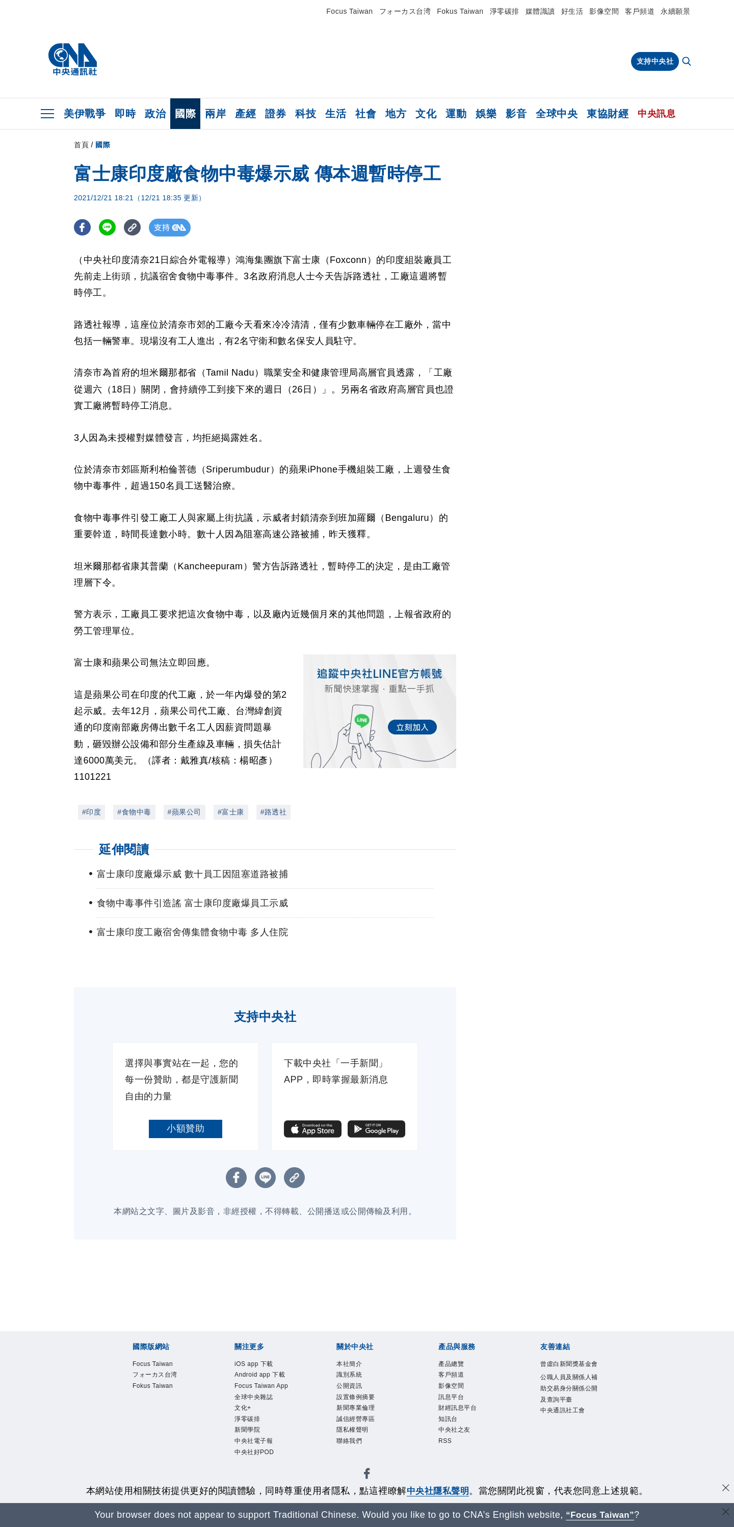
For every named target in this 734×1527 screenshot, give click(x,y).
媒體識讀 (540, 11)
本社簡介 (349, 1364)
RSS (445, 1442)
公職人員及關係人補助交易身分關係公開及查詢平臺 (569, 1389)
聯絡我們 (349, 1442)
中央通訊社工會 (562, 1411)
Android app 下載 (260, 1375)
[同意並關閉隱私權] (725, 1489)
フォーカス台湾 (405, 11)
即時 (125, 113)
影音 (516, 113)
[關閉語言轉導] (725, 1513)
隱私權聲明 (352, 1431)
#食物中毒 (134, 812)
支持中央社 (655, 61)
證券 (275, 113)
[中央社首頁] (72, 60)
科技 (305, 113)
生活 (335, 113)
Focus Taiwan (349, 11)
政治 (155, 113)
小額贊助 (185, 1128)
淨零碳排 (504, 11)
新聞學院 (247, 1431)
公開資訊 (349, 1386)
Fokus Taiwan (460, 11)
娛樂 (486, 113)
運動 (455, 113)
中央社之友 (454, 1431)
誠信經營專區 (355, 1420)
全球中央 (557, 113)
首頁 (81, 145)
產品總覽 (451, 1364)
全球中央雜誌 (253, 1398)
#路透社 (273, 812)
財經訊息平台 (457, 1409)
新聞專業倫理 (355, 1409)
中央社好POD (254, 1454)
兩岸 (215, 113)
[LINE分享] (109, 227)
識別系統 (349, 1375)
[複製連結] (135, 227)
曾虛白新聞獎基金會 (569, 1364)
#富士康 (231, 812)
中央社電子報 (253, 1442)
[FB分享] (83, 227)
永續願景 (675, 11)
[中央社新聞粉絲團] (367, 1477)
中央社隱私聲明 (438, 1491)
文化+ (242, 1409)
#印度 (91, 812)
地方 (395, 113)
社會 (365, 113)
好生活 (572, 11)
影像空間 (604, 11)
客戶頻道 (639, 11)
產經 (245, 113)
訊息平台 (451, 1398)
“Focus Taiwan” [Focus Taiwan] (600, 1515)
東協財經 (607, 113)
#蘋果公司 (184, 812)
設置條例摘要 (355, 1398)
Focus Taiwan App (262, 1386)
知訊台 (448, 1420)
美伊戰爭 (85, 113)
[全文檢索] (687, 62)
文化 (425, 113)
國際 (185, 113)
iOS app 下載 (254, 1364)
